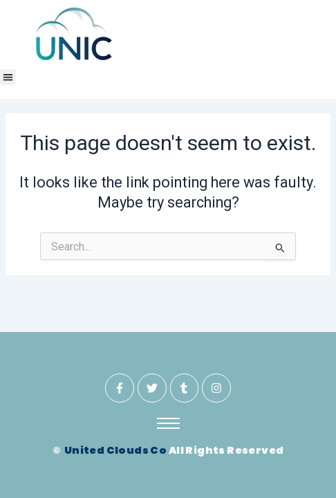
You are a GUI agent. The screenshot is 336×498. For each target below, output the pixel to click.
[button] (8, 77)
